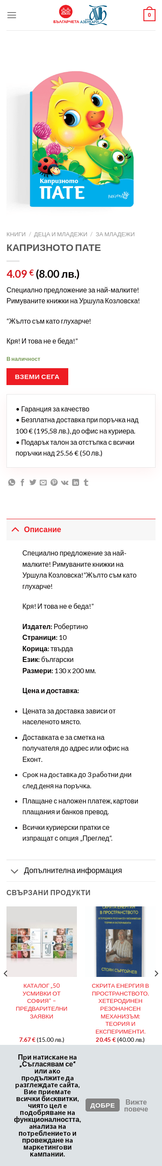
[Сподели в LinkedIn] (75, 483)
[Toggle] (14, 529)
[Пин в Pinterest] (54, 483)
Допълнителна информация (64, 871)
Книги (16, 234)
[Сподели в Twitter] (32, 483)
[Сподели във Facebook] (22, 483)
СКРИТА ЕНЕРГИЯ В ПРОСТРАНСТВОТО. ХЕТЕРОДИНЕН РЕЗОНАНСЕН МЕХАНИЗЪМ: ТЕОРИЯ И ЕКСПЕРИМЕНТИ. (120, 1008)
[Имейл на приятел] (43, 483)
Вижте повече (136, 1105)
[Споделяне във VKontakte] (64, 483)
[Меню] (11, 15)
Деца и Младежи (61, 234)
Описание (33, 529)
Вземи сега (37, 376)
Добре (102, 1105)
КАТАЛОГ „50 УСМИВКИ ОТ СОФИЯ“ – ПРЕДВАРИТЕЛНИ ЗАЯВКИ (41, 1001)
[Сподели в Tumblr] (86, 483)
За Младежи (115, 234)
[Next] (156, 991)
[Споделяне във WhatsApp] (11, 483)
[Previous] (6, 991)
